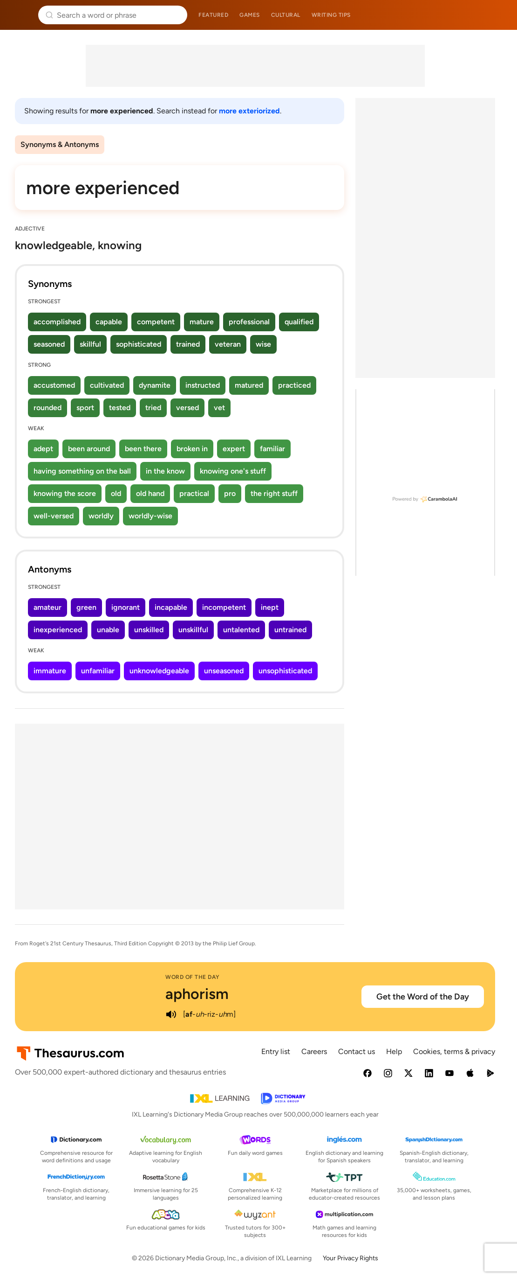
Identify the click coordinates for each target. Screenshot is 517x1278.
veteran (228, 344)
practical (194, 493)
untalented (241, 629)
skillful (90, 344)
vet (219, 407)
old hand (150, 493)
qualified (299, 321)
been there (143, 448)
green (86, 607)
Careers (314, 1051)
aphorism (197, 994)
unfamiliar (98, 670)
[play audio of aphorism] (171, 1014)
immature (50, 670)
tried (153, 407)
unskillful (193, 629)
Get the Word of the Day (422, 997)
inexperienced (58, 629)
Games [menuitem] (249, 15)
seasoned (49, 344)
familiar (272, 448)
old (116, 493)
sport (85, 407)
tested (119, 407)
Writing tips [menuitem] (331, 15)
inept (270, 607)
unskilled (148, 629)
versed (187, 407)
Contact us (356, 1051)
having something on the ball (82, 471)
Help (394, 1051)
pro (230, 493)
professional (249, 321)
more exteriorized (249, 110)
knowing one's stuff (233, 471)
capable (108, 321)
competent (156, 321)
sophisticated (138, 344)
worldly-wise (150, 515)
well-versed (54, 515)
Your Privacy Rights (350, 1258)
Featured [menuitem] (213, 15)
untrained (290, 629)
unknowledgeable (159, 670)
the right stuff (274, 493)
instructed (202, 385)
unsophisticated (285, 670)
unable (108, 629)
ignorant (125, 607)
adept (43, 448)
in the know (165, 471)
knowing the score (65, 493)
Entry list (275, 1051)
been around (89, 448)
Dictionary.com (496, 15)
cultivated (107, 385)
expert (234, 448)
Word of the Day (192, 977)
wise (263, 344)
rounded (47, 407)
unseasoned (224, 670)
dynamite (154, 385)
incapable (171, 607)
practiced (294, 385)
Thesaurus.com (21, 14)
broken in (192, 448)
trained (188, 344)
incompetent (224, 607)
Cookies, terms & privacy (454, 1051)
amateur (47, 607)
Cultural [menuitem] (285, 15)
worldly (101, 515)
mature (202, 321)
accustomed (54, 385)
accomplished (57, 321)
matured (249, 385)
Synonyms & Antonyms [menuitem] (59, 144)
